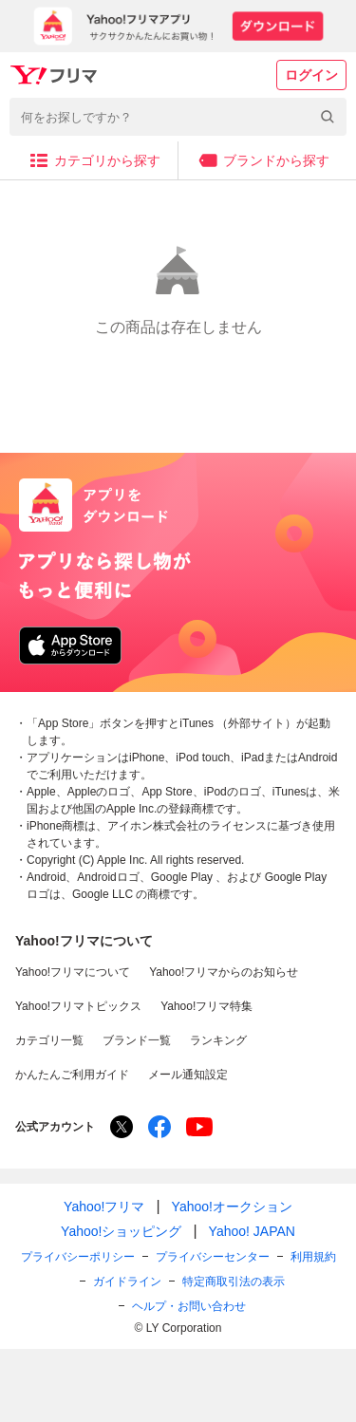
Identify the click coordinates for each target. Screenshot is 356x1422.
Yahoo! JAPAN (252, 1231)
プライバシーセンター (213, 1256)
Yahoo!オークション (232, 1206)
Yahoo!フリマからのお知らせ (223, 972)
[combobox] (178, 117)
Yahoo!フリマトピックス (78, 1006)
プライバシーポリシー (78, 1256)
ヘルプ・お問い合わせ (189, 1306)
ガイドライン (127, 1281)
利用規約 (313, 1256)
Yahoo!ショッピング (121, 1231)
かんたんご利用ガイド (72, 1074)
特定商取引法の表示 (233, 1281)
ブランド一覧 (137, 1040)
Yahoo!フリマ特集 (206, 1006)
